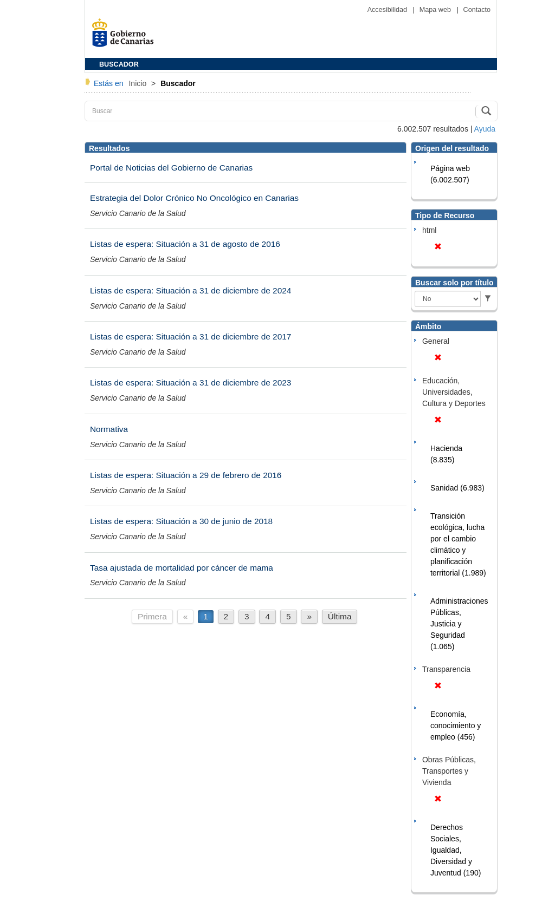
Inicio (138, 83)
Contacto (477, 10)
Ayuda (484, 129)
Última (340, 616)
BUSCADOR (119, 64)
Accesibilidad (388, 10)
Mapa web (436, 10)
